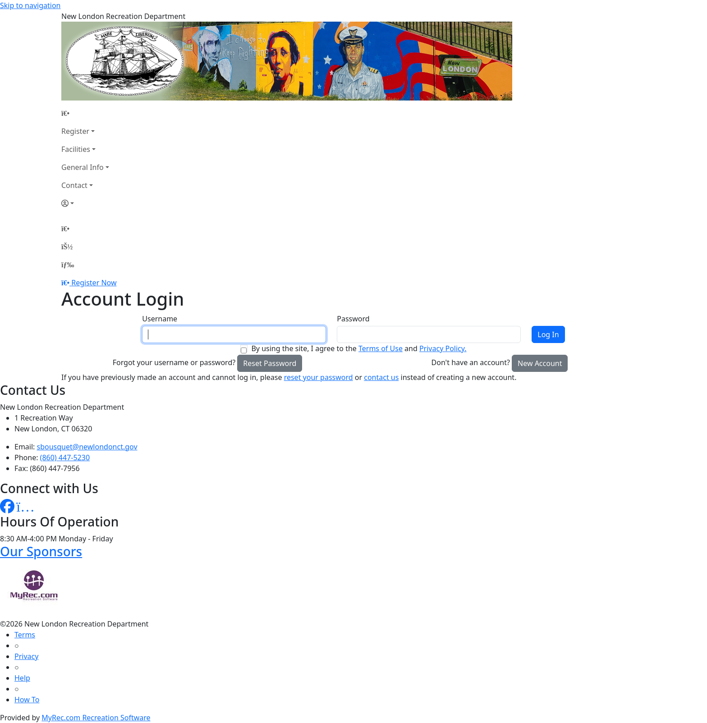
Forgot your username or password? (174, 362)
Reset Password (269, 363)
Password (353, 319)
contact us (381, 377)
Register (75, 131)
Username (159, 319)
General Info (82, 167)
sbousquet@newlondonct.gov (87, 447)
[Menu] (67, 265)
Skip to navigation (30, 5)
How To (26, 700)
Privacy (26, 656)
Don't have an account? (471, 362)
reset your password (318, 377)
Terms (24, 635)
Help (22, 678)
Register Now (93, 283)
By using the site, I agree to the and (358, 348)
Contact (74, 185)
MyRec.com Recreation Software (95, 718)
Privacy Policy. (443, 348)
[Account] (85, 203)
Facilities (75, 149)
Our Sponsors (41, 551)
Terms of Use (380, 348)
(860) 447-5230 (65, 457)
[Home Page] (85, 113)
